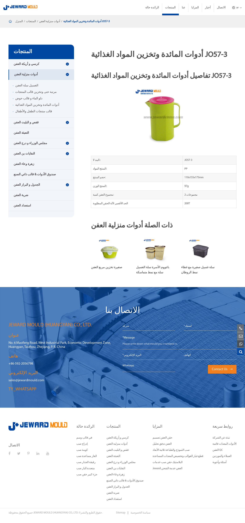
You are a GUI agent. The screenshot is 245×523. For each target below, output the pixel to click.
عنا (183, 7)
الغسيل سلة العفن (26, 85)
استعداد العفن (22, 205)
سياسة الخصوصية (140, 512)
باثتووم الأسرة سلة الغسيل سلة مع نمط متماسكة (152, 270)
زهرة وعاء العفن (24, 164)
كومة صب (82, 450)
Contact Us (222, 369)
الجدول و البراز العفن (27, 185)
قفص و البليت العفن (26, 122)
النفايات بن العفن (24, 153)
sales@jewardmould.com (26, 380)
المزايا (195, 7)
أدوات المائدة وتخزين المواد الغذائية (37, 105)
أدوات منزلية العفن (49, 21)
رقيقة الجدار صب (86, 462)
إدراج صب (82, 444)
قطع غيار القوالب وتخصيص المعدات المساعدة (178, 456)
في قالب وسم (84, 437)
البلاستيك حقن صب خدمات (168, 462)
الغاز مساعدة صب (86, 456)
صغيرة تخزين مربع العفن (106, 267)
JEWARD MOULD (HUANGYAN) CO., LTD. (55, 512)
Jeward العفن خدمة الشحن (167, 468)
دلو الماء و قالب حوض (28, 98)
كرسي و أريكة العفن (26, 64)
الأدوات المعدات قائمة (224, 444)
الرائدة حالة (152, 7)
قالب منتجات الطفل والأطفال (33, 111)
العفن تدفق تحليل (162, 444)
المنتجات (170, 7)
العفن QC (218, 450)
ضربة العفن (21, 195)
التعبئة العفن (21, 133)
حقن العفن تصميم (162, 437)
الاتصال (221, 7)
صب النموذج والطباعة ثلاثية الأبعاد (171, 450)
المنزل (19, 21)
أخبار (208, 7)
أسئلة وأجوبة (219, 462)
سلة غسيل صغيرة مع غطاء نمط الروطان (198, 270)
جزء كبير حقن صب (86, 474)
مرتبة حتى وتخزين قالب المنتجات (36, 92)
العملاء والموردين (222, 456)
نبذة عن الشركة (221, 437)
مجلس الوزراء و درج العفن (30, 143)
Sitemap (121, 512)
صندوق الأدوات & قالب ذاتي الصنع (35, 174)
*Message (128, 337)
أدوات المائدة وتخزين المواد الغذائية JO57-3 (86, 21)
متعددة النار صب (85, 468)
